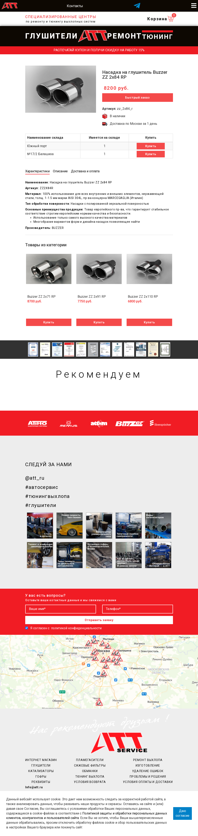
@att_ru (35, 478)
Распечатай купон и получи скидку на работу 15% (99, 50)
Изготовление (148, 765)
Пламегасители (89, 760)
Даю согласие (182, 813)
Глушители (40, 765)
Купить (150, 146)
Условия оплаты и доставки (148, 782)
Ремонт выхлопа (148, 760)
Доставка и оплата (85, 171)
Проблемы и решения (148, 776)
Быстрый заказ (137, 97)
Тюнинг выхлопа (89, 776)
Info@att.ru (34, 787)
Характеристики (37, 171)
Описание (60, 171)
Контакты (75, 6)
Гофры (41, 776)
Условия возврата (90, 782)
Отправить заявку (99, 620)
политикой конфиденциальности (76, 628)
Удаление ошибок (148, 771)
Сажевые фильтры (90, 765)
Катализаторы (41, 771)
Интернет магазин (41, 760)
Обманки (90, 771)
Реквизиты (41, 782)
